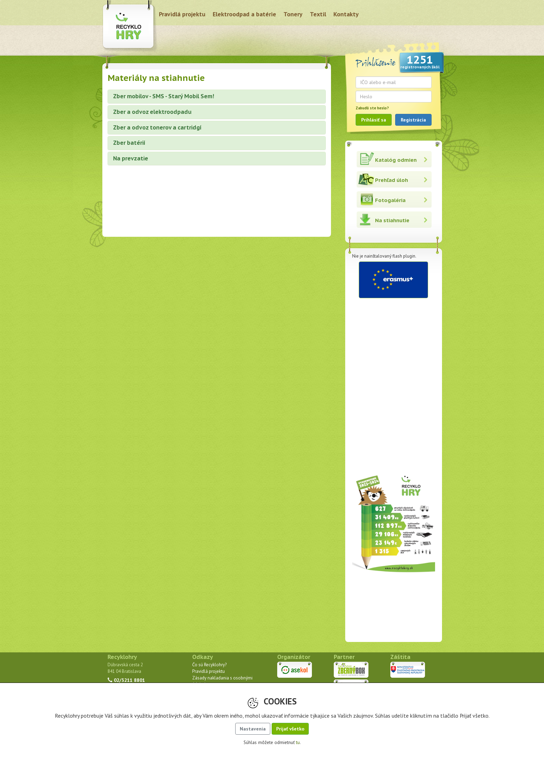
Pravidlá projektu (182, 14)
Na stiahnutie (392, 220)
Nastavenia (253, 729)
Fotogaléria (390, 200)
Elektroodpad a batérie (244, 14)
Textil (318, 14)
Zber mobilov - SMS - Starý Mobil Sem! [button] (163, 96)
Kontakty (346, 14)
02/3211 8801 (126, 680)
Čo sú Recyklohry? (209, 665)
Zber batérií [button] (129, 142)
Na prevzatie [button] (130, 158)
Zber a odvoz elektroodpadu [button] (152, 111)
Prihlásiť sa (373, 120)
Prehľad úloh (391, 180)
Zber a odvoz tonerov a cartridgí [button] (157, 127)
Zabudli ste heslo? (372, 108)
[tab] (216, 96)
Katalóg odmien (396, 160)
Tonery (293, 14)
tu (298, 742)
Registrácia (413, 120)
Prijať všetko (290, 729)
